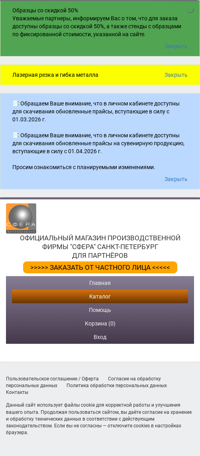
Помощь (100, 310)
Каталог (100, 296)
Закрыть (176, 46)
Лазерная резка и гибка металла (55, 75)
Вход (100, 337)
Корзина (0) (100, 323)
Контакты (17, 392)
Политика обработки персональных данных (117, 385)
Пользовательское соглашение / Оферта (52, 379)
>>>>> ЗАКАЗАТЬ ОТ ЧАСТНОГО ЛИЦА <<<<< (100, 267)
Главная (100, 283)
